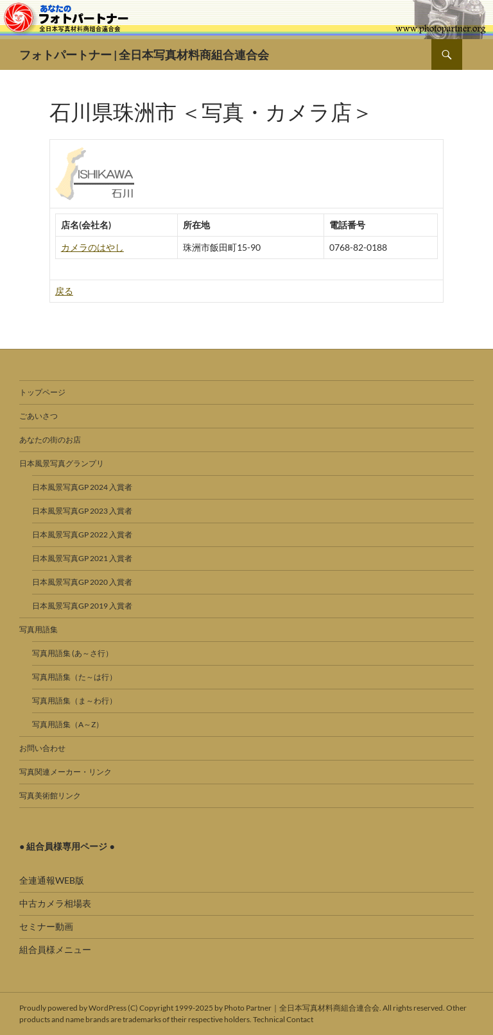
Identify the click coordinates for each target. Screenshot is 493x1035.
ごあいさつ (38, 416)
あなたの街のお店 (50, 439)
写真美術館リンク (50, 795)
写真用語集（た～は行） (74, 677)
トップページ (42, 392)
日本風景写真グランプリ (61, 463)
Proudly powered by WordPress (72, 1008)
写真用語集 (38, 629)
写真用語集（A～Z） (67, 724)
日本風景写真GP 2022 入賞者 (82, 534)
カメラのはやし (92, 247)
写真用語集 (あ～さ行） (72, 653)
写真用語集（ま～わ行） (74, 700)
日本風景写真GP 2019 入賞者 (82, 605)
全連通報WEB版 (51, 880)
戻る (64, 290)
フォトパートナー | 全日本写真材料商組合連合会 (144, 54)
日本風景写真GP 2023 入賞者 (82, 511)
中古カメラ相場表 (55, 903)
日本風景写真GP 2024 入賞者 (82, 487)
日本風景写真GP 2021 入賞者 (82, 558)
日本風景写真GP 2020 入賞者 (82, 582)
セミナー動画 (46, 926)
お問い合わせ (42, 748)
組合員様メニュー (55, 949)
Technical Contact (283, 1019)
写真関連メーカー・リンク (65, 772)
